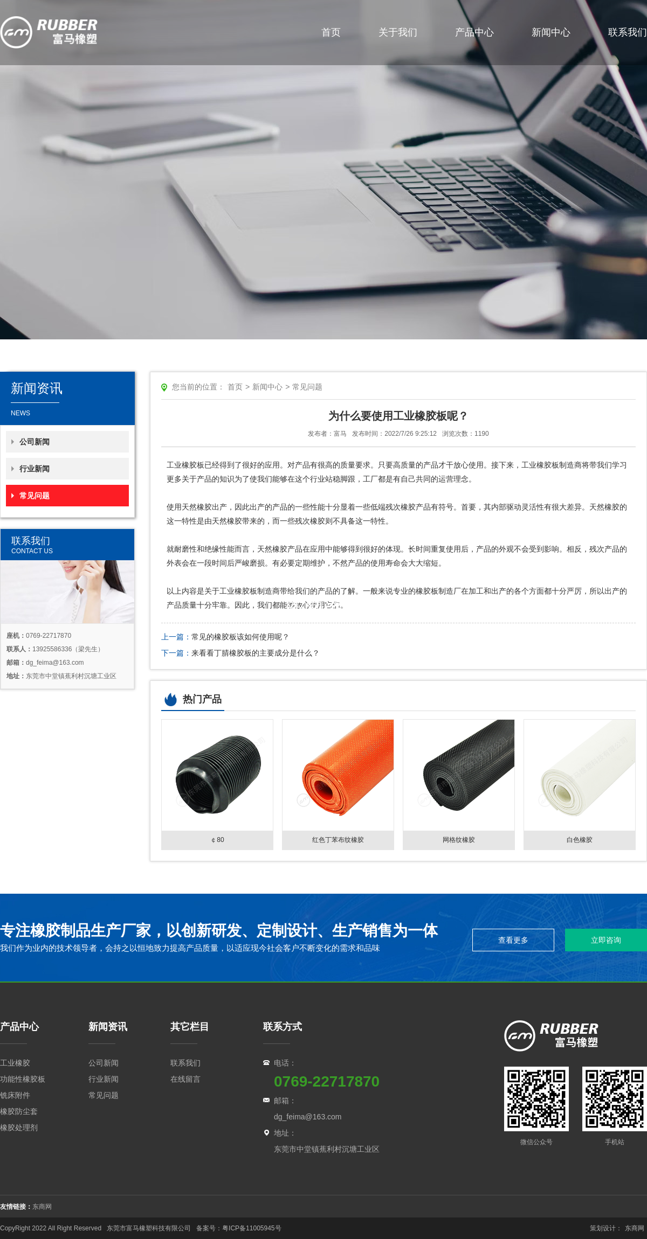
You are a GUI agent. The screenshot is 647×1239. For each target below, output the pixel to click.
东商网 (42, 1206)
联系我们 (627, 32)
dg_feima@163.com (308, 1116)
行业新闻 (34, 468)
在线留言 (185, 1079)
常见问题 (34, 495)
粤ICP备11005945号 (252, 1228)
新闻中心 (551, 32)
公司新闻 (34, 441)
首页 (331, 32)
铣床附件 (15, 1095)
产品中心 (474, 32)
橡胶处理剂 (19, 1127)
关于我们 (397, 32)
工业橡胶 (15, 1063)
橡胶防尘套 (19, 1111)
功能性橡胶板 (22, 1079)
